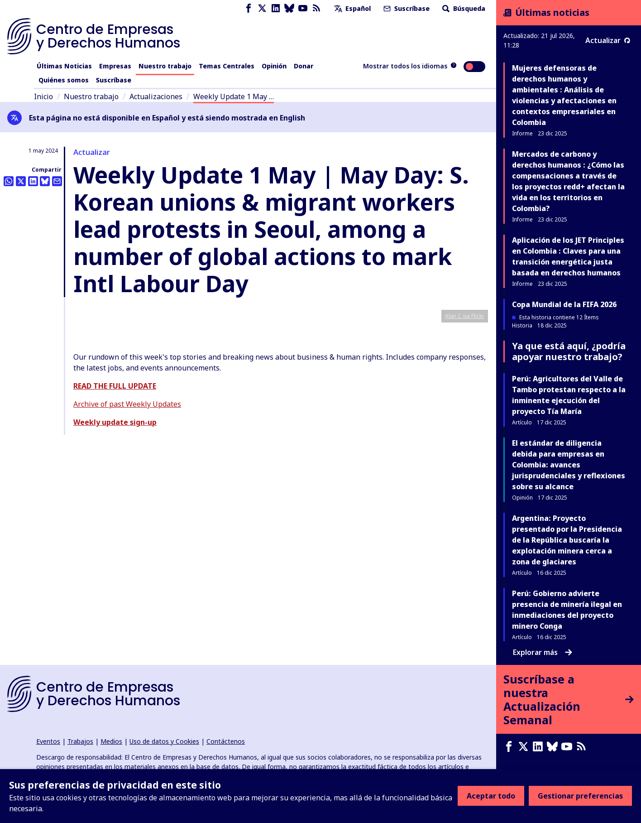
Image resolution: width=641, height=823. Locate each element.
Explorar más (542, 652)
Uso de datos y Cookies (164, 741)
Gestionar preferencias (580, 796)
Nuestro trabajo (165, 66)
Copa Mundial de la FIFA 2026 (564, 304)
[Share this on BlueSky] (45, 181)
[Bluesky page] (289, 8)
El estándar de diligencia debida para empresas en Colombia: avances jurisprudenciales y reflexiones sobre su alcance (568, 464)
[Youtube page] (302, 8)
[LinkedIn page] (275, 8)
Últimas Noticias (64, 66)
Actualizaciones (155, 96)
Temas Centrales (226, 66)
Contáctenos (225, 741)
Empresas (115, 66)
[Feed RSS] (316, 8)
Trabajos (80, 741)
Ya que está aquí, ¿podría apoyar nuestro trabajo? (569, 351)
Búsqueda (462, 8)
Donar (303, 66)
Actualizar (607, 40)
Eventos (48, 741)
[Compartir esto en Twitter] (21, 181)
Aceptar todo (491, 796)
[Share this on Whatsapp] (9, 181)
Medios (111, 741)
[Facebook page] (248, 8)
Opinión (274, 66)
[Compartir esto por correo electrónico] (57, 181)
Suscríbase (406, 8)
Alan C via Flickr (464, 492)
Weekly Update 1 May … (233, 96)
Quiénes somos (63, 80)
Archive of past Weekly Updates (127, 580)
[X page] (262, 8)
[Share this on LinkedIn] (33, 181)
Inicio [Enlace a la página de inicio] (43, 96)
